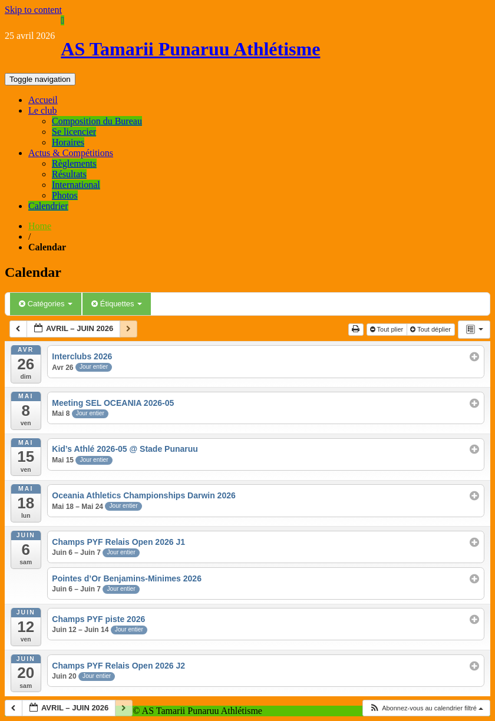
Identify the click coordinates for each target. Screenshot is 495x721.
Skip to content (33, 10)
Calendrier (48, 206)
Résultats (69, 174)
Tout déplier (431, 329)
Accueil (43, 100)
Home (39, 226)
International (76, 185)
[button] (426, 708)
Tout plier (387, 329)
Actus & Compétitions (70, 153)
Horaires (68, 142)
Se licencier (74, 132)
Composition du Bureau (97, 121)
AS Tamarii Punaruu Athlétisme (190, 48)
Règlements (74, 163)
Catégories (45, 303)
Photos (65, 195)
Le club (42, 110)
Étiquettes (116, 303)
